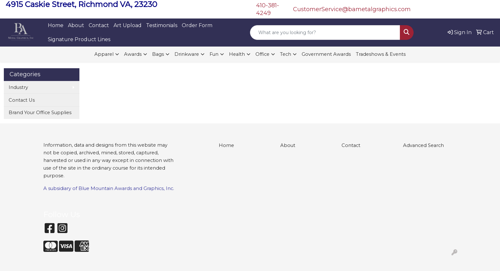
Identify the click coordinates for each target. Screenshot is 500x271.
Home (55, 25)
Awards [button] (133, 54)
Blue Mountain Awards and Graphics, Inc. (126, 188)
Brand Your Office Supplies (40, 112)
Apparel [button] (104, 54)
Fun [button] (214, 54)
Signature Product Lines (79, 39)
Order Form (197, 25)
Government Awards (326, 54)
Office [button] (262, 54)
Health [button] (237, 54)
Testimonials (161, 25)
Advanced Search (423, 145)
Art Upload (128, 25)
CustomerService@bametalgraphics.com (352, 9)
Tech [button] (285, 54)
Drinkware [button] (186, 54)
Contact (99, 25)
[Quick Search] (325, 32)
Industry (18, 87)
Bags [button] (158, 54)
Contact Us (22, 100)
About (76, 25)
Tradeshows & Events (381, 54)
